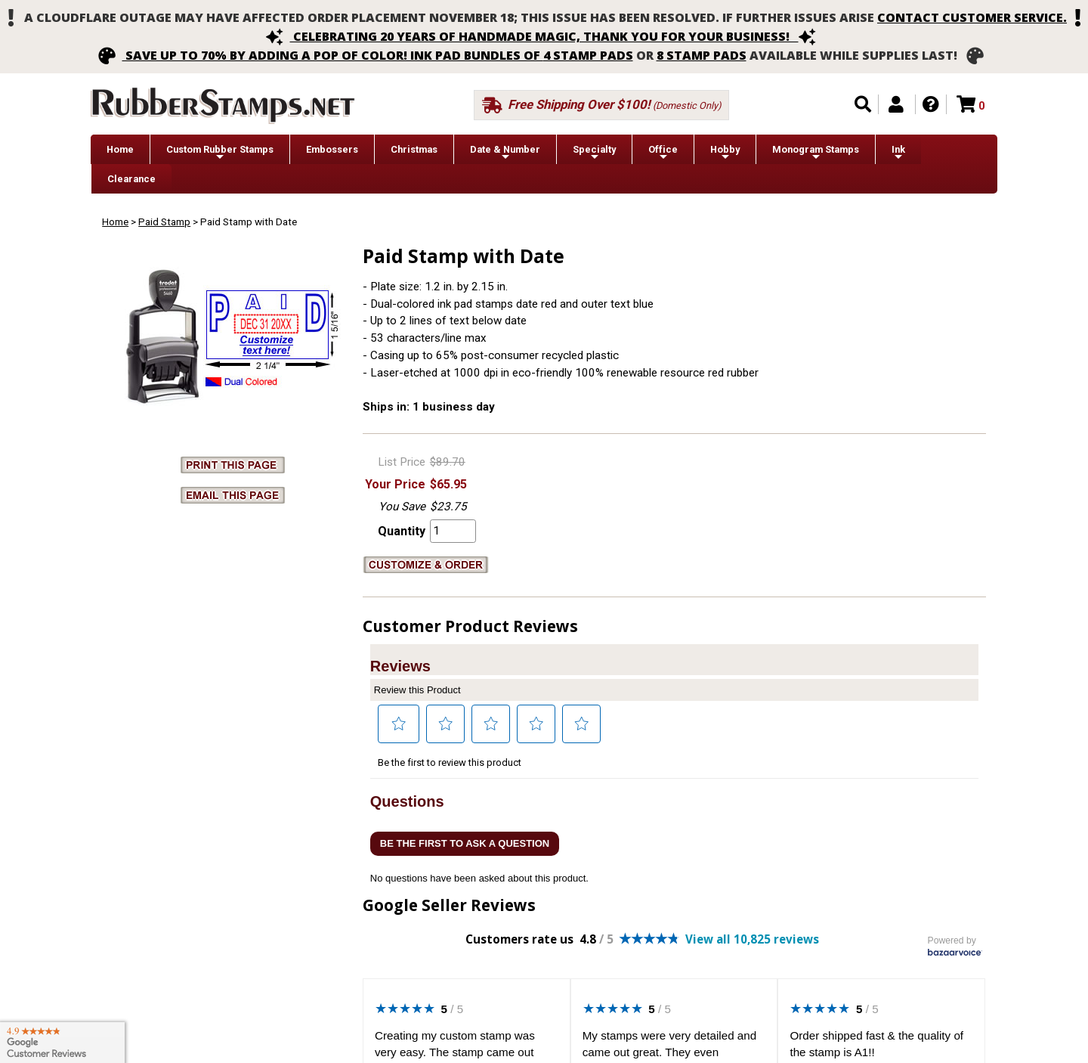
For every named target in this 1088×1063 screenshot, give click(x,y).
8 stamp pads (701, 55)
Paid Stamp (164, 221)
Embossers (332, 149)
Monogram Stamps (815, 153)
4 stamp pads (588, 55)
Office (663, 153)
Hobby (725, 153)
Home (120, 149)
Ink (898, 153)
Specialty (594, 153)
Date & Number (505, 153)
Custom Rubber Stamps (220, 153)
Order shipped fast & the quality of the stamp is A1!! (876, 1044)
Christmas (414, 149)
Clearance (131, 178)
